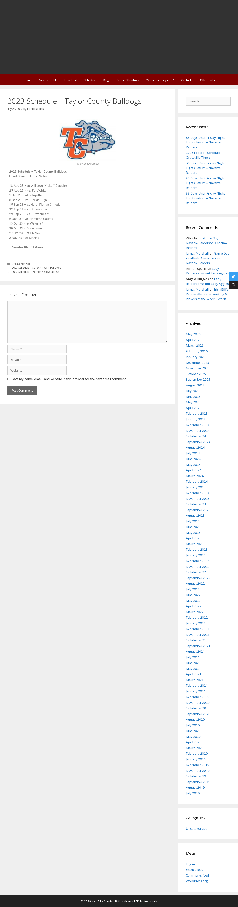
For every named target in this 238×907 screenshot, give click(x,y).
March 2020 (195, 748)
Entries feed (194, 869)
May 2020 (193, 736)
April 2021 (193, 674)
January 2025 (196, 419)
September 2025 (198, 379)
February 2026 (197, 351)
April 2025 (193, 408)
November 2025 (198, 368)
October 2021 (196, 640)
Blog (106, 80)
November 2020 (198, 702)
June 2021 (193, 663)
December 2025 (197, 362)
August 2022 (195, 583)
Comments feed (197, 875)
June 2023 (193, 527)
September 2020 (198, 714)
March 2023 (195, 544)
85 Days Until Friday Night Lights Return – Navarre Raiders (205, 142)
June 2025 (193, 396)
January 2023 (196, 555)
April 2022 (193, 606)
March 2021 (195, 680)
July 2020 (193, 725)
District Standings (127, 80)
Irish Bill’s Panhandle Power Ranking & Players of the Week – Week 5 (207, 294)
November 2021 (198, 634)
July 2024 (193, 453)
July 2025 (193, 391)
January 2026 (196, 357)
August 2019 (195, 787)
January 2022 (196, 623)
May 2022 (193, 600)
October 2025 (196, 374)
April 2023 (193, 538)
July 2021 (193, 657)
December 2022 (197, 561)
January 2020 (196, 759)
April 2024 (193, 470)
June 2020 (193, 731)
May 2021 (193, 668)
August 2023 (195, 515)
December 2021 (197, 629)
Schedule (90, 80)
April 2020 (193, 742)
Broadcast (70, 80)
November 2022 (198, 566)
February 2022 (197, 617)
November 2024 (198, 430)
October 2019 (196, 776)
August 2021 (195, 651)
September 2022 (198, 578)
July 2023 (193, 521)
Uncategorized (21, 263)
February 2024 (197, 481)
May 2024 (193, 464)
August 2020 (195, 719)
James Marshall (197, 253)
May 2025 (193, 402)
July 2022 (193, 589)
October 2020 (196, 708)
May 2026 (193, 334)
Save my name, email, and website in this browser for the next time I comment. (69, 379)
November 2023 (198, 498)
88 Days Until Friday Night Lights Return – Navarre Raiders (205, 198)
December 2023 (197, 493)
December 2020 (197, 697)
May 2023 (193, 532)
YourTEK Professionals (142, 901)
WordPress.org (197, 881)
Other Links (207, 80)
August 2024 (195, 447)
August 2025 (195, 385)
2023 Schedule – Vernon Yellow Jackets (35, 271)
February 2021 (197, 685)
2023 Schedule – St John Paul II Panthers (36, 267)
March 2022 (195, 612)
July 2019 (193, 793)
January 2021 (196, 691)
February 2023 (197, 549)
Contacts (187, 80)
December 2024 (197, 425)
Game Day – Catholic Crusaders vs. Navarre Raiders (207, 258)
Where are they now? (160, 80)
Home (27, 80)
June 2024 (193, 459)
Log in (190, 864)
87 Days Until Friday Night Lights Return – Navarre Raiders (205, 183)
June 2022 (193, 595)
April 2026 (193, 340)
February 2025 (197, 413)
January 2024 (196, 487)
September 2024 (198, 442)
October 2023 (196, 504)
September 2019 (198, 782)
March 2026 (195, 345)
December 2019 (197, 765)
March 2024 (195, 476)
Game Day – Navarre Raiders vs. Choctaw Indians (206, 243)
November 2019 (198, 770)
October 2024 (196, 436)
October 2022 (196, 572)
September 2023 (198, 510)
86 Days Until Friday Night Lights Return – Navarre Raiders (205, 168)
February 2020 (197, 753)
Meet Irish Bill (47, 80)
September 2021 (198, 646)
